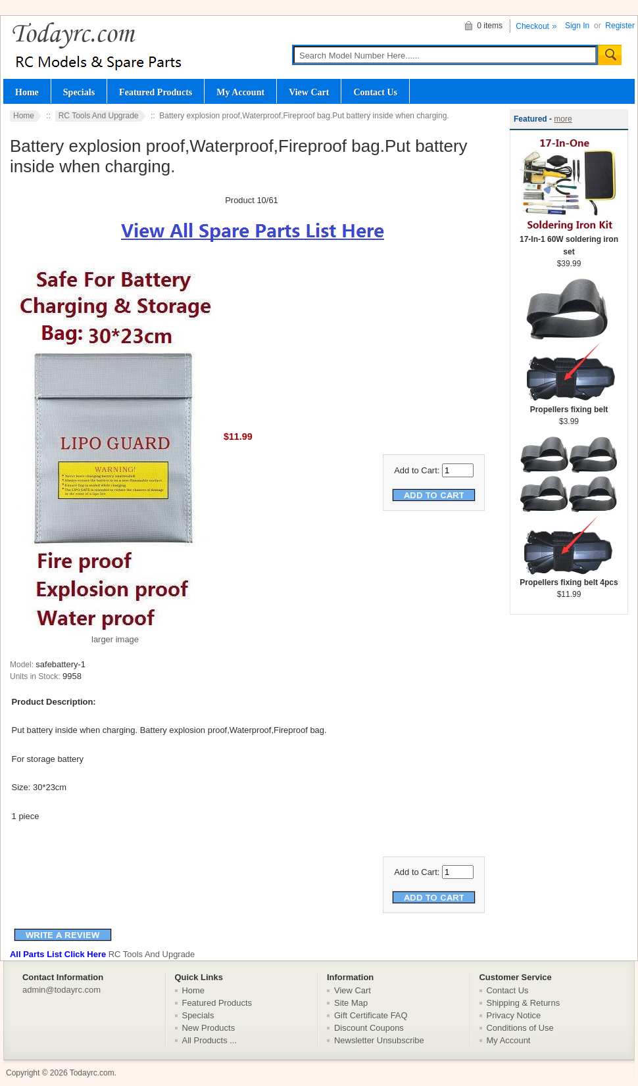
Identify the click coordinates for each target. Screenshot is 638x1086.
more (563, 119)
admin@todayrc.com (61, 990)
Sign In (577, 25)
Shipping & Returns (523, 1003)
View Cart (309, 92)
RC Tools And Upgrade (99, 115)
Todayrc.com (92, 1072)
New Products (208, 1028)
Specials (79, 92)
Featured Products (155, 92)
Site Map (351, 1003)
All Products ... (209, 1040)
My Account (240, 92)
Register (620, 25)
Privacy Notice (514, 1015)
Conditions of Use (520, 1028)
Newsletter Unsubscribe (379, 1040)
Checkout (532, 26)
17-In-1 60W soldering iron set (569, 241)
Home (27, 92)
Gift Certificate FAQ (371, 1015)
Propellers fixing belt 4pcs (569, 578)
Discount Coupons (369, 1028)
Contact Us (375, 92)
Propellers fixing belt (569, 405)
